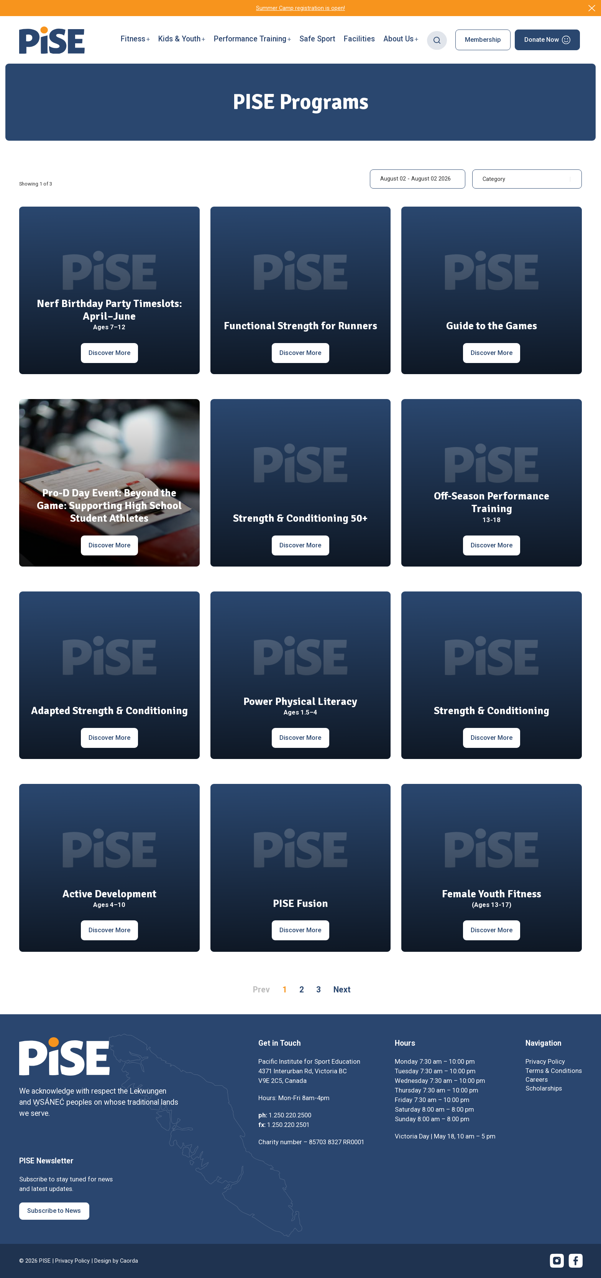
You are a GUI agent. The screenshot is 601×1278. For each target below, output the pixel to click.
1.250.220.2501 (288, 1125)
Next (342, 989)
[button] (135, 40)
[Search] (437, 40)
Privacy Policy (72, 1260)
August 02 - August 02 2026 (415, 178)
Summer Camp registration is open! (300, 8)
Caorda (129, 1260)
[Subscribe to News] (54, 1210)
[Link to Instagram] (557, 1261)
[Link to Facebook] (575, 1261)
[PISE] (52, 40)
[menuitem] (135, 40)
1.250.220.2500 (290, 1115)
